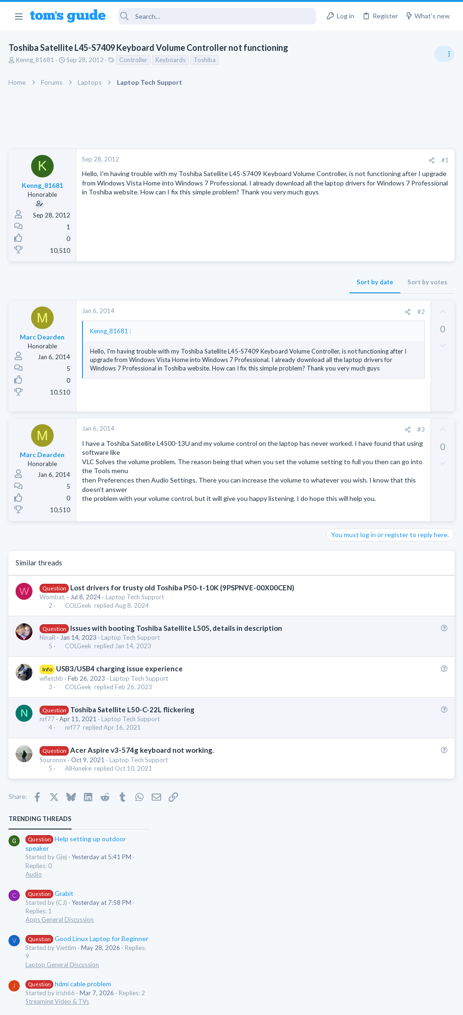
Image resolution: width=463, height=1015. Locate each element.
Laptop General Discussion (366, 300)
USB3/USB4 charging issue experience (120, 725)
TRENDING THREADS (343, 154)
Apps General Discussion (363, 254)
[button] (18, 16)
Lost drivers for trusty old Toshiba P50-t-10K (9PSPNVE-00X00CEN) (183, 643)
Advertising (130, 1002)
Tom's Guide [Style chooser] (386, 962)
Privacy (256, 1002)
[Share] (280, 160)
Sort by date (223, 282)
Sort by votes (276, 282)
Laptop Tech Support (135, 653)
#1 (293, 160)
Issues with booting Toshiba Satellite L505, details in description (177, 684)
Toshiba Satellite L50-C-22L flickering (133, 765)
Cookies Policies (196, 1002)
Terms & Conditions (321, 1002)
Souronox (54, 816)
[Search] (217, 16)
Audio (337, 209)
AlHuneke (78, 824)
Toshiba (206, 60)
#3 (269, 455)
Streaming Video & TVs (361, 336)
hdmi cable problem (372, 319)
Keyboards (171, 60)
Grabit (353, 228)
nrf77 (48, 775)
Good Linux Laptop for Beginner (390, 274)
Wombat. (53, 653)
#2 (269, 311)
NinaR (49, 693)
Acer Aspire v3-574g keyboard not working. (142, 806)
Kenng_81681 (36, 60)
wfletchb (52, 734)
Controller (134, 60)
